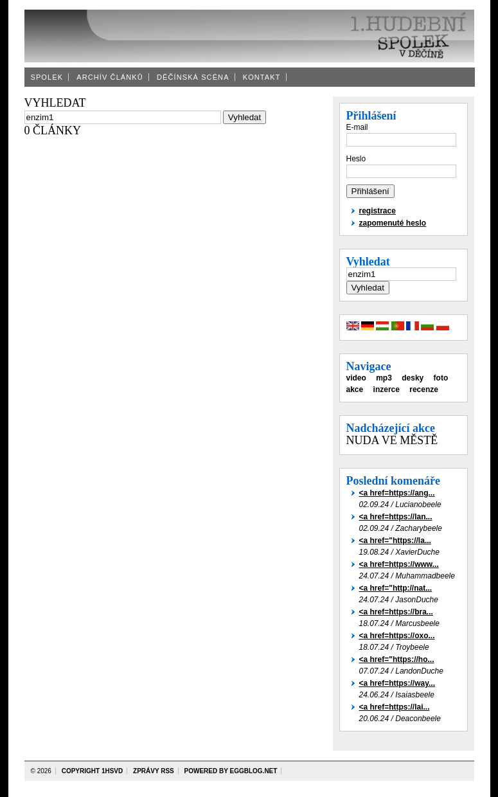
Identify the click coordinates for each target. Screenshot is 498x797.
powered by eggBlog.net (231, 771)
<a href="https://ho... (396, 659)
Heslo (356, 158)
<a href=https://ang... (397, 492)
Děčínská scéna (193, 77)
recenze (423, 389)
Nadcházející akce (390, 428)
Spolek (47, 77)
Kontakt (262, 77)
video (356, 377)
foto (441, 377)
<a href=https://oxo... (397, 635)
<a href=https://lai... (394, 707)
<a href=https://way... (397, 683)
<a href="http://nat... (395, 588)
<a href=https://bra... (396, 611)
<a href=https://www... (399, 564)
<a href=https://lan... (395, 516)
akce (355, 389)
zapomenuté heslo (393, 223)
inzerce (386, 389)
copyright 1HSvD (92, 771)
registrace (377, 210)
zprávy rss (153, 771)
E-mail (357, 127)
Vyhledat (368, 261)
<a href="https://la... (395, 540)
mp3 (384, 377)
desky (412, 377)
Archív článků (109, 77)
